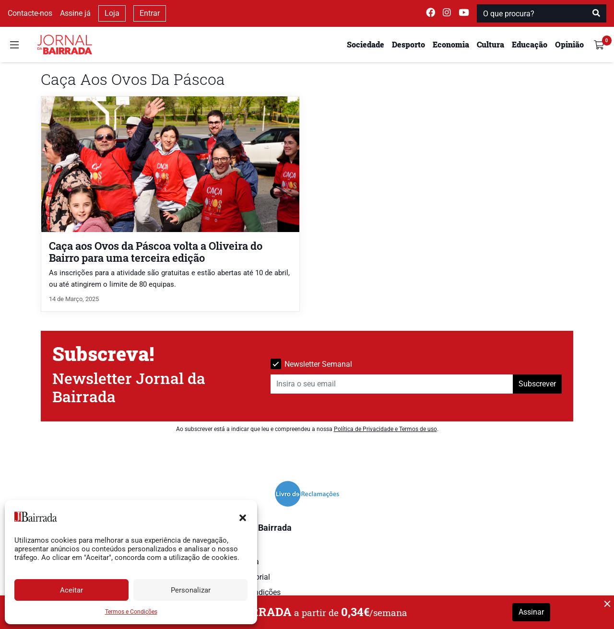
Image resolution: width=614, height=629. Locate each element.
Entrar (150, 13)
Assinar (531, 612)
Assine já (75, 13)
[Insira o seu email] (392, 384)
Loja (112, 13)
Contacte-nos (30, 13)
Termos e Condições (131, 611)
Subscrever (537, 383)
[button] (243, 517)
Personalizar (191, 590)
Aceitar (71, 590)
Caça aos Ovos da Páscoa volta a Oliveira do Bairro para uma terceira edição (155, 252)
